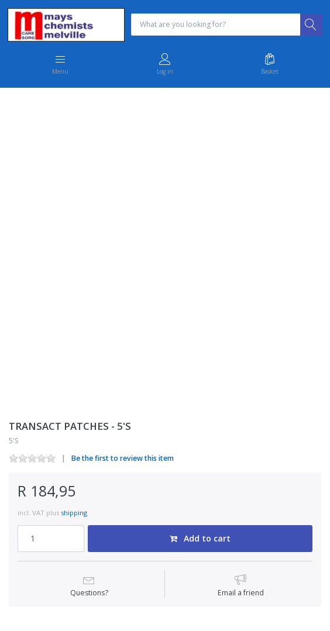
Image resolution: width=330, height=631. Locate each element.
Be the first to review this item (122, 458)
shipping (74, 512)
